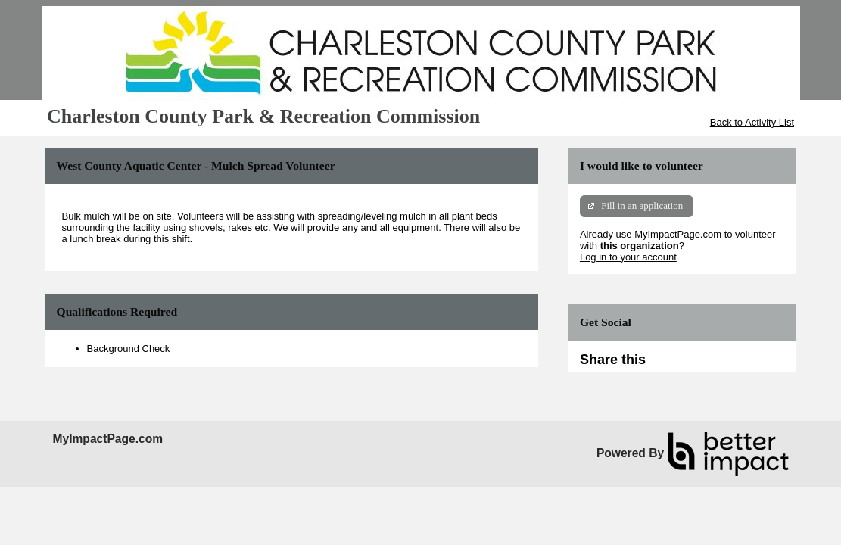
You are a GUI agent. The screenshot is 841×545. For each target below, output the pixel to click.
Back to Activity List (752, 122)
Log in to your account (628, 257)
